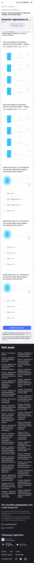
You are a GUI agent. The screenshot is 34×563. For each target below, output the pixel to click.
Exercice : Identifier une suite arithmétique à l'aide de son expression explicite (8, 367)
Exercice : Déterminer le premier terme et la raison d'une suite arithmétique (8, 428)
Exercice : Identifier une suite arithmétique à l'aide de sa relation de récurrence (8, 375)
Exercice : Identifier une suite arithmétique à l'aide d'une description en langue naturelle (8, 393)
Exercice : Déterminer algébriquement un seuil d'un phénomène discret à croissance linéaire (25, 383)
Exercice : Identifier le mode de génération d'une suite (8, 359)
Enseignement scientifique (10, 10)
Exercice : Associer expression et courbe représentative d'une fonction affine (24, 406)
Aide (11, 551)
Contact (3, 551)
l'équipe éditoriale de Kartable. (23, 32)
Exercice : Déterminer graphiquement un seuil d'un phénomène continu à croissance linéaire (25, 483)
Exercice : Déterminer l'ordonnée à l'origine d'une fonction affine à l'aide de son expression (25, 425)
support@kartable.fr (10, 524)
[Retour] (3, 2)
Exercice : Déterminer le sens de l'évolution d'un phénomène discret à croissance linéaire (25, 363)
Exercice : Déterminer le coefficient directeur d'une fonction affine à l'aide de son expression (25, 416)
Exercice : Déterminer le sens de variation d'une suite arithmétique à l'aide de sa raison (8, 477)
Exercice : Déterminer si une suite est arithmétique (8, 400)
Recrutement (20, 555)
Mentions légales (6, 555)
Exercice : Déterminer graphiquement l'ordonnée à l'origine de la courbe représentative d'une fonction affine (24, 446)
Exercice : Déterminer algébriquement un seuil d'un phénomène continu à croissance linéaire (25, 493)
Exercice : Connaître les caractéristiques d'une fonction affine (25, 391)
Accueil (3, 7)
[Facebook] (16, 559)
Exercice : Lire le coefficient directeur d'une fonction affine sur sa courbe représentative (24, 435)
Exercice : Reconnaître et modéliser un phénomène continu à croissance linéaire (25, 464)
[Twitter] (21, 559)
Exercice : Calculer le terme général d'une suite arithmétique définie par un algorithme (7, 468)
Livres (18, 551)
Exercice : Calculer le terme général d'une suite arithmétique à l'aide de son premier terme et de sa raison (8, 450)
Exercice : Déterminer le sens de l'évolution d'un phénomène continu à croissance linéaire (25, 473)
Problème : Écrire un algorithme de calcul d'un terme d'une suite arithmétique (8, 486)
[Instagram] (25, 559)
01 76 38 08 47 (24, 2)
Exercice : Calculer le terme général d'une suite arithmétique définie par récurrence (8, 459)
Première (11, 7)
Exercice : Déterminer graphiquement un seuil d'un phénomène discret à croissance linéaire (25, 373)
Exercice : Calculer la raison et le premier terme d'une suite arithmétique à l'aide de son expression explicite (8, 418)
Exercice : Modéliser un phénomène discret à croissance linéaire (25, 354)
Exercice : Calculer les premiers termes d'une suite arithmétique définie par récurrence (8, 408)
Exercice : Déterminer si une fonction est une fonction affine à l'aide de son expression (25, 398)
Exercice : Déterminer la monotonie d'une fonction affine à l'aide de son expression (25, 456)
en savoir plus (28, 334)
